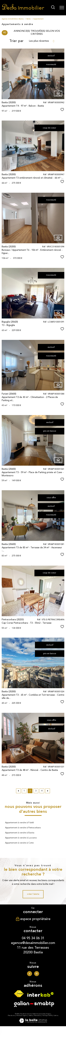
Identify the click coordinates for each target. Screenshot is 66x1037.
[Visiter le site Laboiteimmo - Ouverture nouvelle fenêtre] (33, 1022)
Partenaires (37, 1015)
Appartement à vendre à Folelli (19, 823)
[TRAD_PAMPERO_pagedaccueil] (23, 9)
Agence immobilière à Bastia (13, 19)
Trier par (16, 41)
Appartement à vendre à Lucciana (21, 838)
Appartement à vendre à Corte (19, 843)
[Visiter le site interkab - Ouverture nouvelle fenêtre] (40, 995)
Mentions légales (21, 1015)
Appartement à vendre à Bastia (19, 833)
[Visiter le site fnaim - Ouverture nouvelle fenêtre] (18, 995)
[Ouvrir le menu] (62, 7)
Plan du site (11, 1015)
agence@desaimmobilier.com (33, 942)
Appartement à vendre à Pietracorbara (23, 828)
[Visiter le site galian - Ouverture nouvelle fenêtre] (34, 1005)
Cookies (56, 1015)
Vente (28, 19)
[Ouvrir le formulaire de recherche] (53, 7)
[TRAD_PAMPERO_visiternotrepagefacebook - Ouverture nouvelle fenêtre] (29, 973)
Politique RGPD (47, 1015)
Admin (30, 1015)
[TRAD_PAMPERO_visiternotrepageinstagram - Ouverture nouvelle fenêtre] (36, 973)
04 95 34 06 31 (33, 938)
